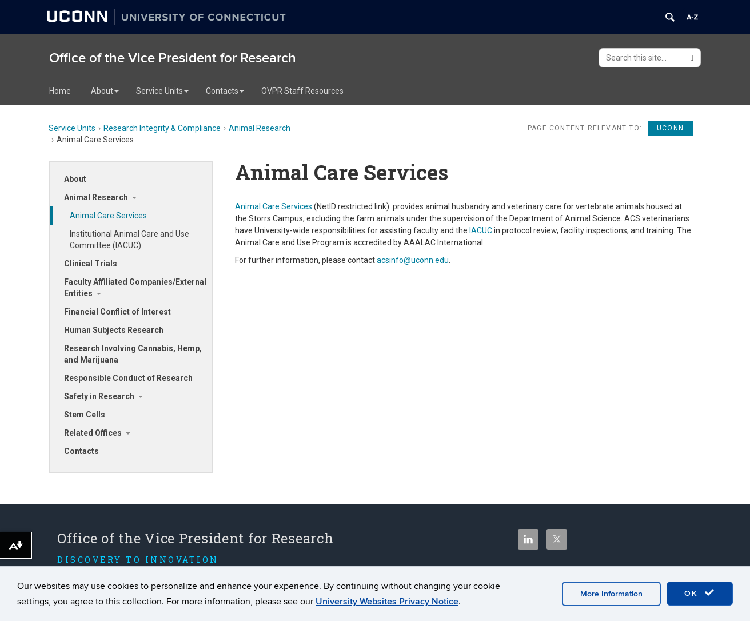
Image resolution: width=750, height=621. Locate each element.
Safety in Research (99, 396)
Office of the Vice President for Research (172, 58)
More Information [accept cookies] (611, 594)
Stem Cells (84, 414)
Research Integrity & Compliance (162, 128)
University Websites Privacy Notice (387, 601)
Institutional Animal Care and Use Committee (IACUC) (129, 239)
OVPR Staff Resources (302, 90)
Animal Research (259, 128)
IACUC (480, 230)
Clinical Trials (90, 263)
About (105, 90)
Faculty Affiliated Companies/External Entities (135, 287)
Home (60, 90)
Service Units (162, 90)
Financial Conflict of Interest (117, 311)
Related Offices (93, 432)
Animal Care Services (108, 215)
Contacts (225, 90)
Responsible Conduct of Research (128, 378)
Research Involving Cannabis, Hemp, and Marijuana (133, 354)
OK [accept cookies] (699, 593)
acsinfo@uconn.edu (413, 260)
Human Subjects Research (113, 330)
